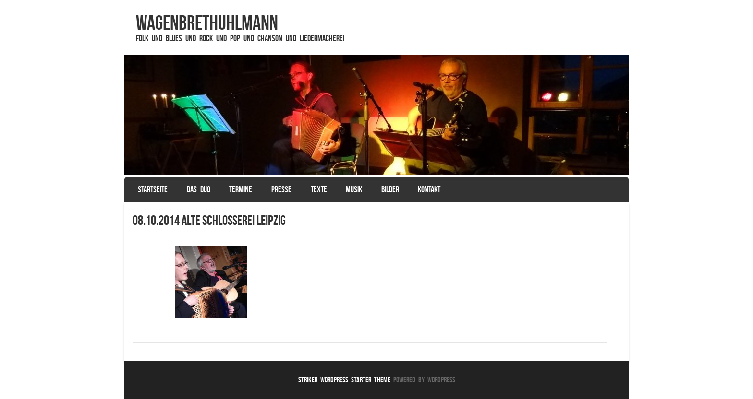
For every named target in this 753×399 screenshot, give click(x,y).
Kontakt (429, 189)
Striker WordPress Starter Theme (344, 380)
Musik (354, 189)
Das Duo (198, 189)
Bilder (390, 189)
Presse (281, 189)
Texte (319, 189)
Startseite (153, 189)
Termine (240, 189)
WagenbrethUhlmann (207, 23)
